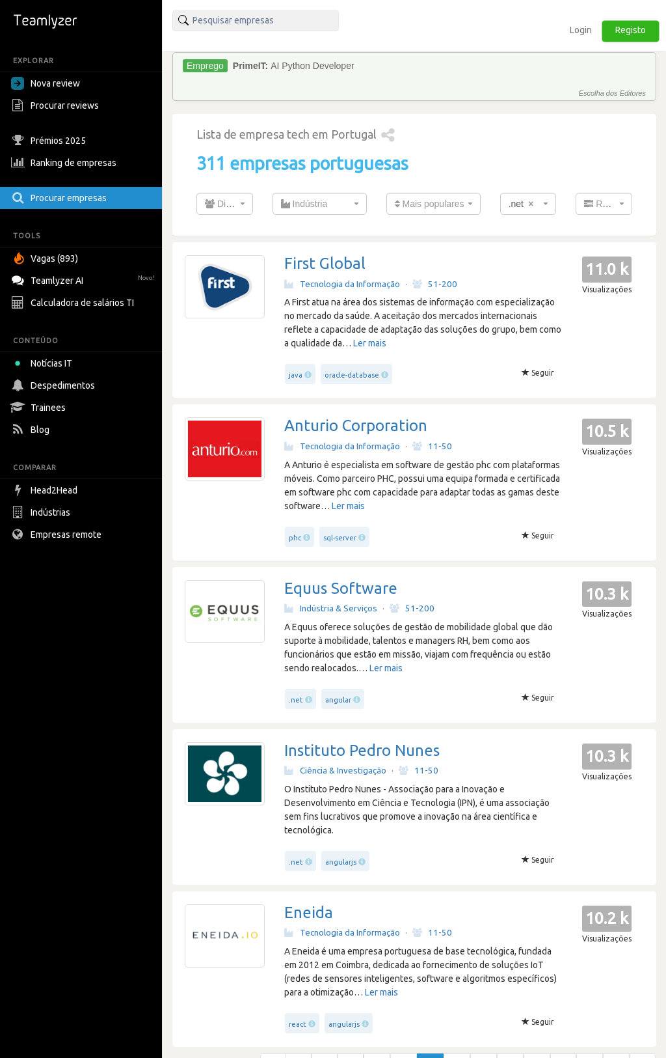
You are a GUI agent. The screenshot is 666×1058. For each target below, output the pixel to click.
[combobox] (224, 204)
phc (295, 538)
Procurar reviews (56, 105)
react (297, 1024)
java (295, 375)
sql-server (339, 538)
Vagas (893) (46, 258)
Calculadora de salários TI (74, 303)
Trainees (40, 407)
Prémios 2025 (50, 140)
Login (581, 30)
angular (338, 700)
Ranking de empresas (65, 163)
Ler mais (369, 343)
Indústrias (42, 512)
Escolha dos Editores (612, 93)
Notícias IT (44, 363)
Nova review (45, 83)
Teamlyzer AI (84, 278)
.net (296, 700)
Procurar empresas (60, 198)
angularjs (340, 862)
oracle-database (352, 375)
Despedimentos (54, 385)
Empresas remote (57, 534)
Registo (630, 30)
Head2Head (45, 490)
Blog (31, 430)
